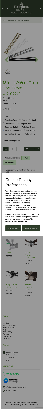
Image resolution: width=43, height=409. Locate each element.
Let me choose (13, 228)
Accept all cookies (30, 228)
